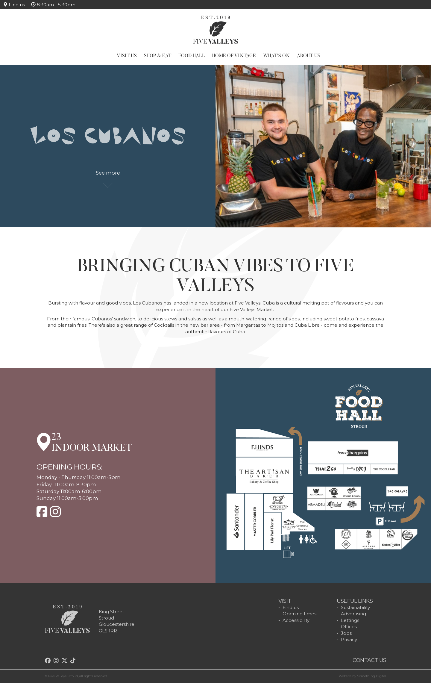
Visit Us (127, 56)
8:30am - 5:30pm (53, 4)
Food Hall (191, 56)
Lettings (350, 620)
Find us (14, 4)
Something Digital (371, 676)
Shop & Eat (157, 56)
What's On (276, 56)
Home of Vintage (234, 56)
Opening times (299, 614)
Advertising (353, 614)
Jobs (346, 633)
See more (108, 176)
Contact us (369, 660)
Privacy (349, 639)
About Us (308, 56)
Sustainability (355, 607)
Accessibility (296, 620)
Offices (349, 626)
